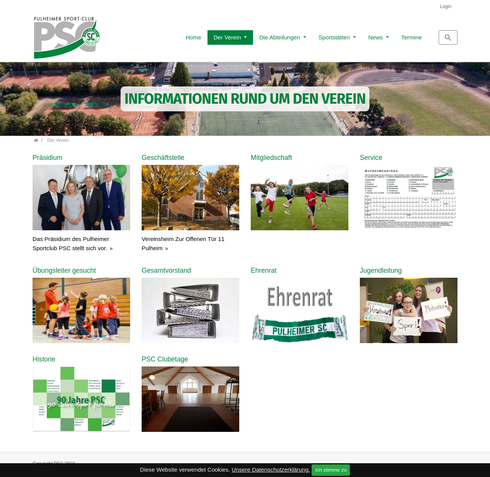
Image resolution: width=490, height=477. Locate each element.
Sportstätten (300, 35)
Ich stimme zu (330, 470)
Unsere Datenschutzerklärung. (271, 469)
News (342, 35)
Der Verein (193, 35)
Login (445, 6)
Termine (377, 35)
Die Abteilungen (246, 35)
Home (159, 35)
